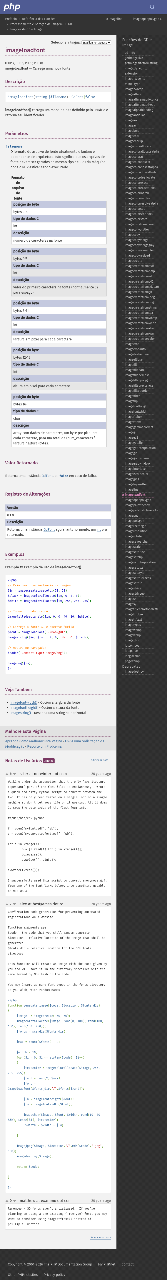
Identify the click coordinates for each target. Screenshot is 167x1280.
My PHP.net (106, 1264)
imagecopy (132, 235)
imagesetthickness (138, 578)
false (90, 97)
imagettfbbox (134, 614)
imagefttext (133, 422)
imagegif (131, 453)
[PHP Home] (12, 7)
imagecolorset (135, 209)
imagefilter (132, 396)
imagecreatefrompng (139, 302)
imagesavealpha (136, 541)
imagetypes (133, 625)
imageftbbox (133, 417)
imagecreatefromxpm (139, 333)
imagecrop (132, 344)
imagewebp (133, 635)
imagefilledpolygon (138, 380)
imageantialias (135, 115)
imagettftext (133, 619)
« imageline (114, 19)
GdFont (77, 97)
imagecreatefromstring (139, 307)
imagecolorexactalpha (139, 188)
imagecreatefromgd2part (139, 287)
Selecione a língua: (66, 42)
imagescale (133, 547)
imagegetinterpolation (139, 448)
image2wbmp (134, 89)
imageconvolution (137, 229)
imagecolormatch (137, 193)
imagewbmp (133, 630)
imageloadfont (135, 495)
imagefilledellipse (137, 375)
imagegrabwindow (137, 463)
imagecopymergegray (139, 245)
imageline (132, 489)
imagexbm (132, 640)
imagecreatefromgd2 (139, 281)
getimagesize (134, 58)
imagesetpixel (134, 567)
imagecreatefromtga (139, 313)
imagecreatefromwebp (139, 323)
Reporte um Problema (44, 746)
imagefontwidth (136, 411)
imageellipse (134, 359)
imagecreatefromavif (139, 266)
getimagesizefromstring (139, 63)
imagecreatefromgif (138, 292)
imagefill (131, 365)
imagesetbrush (135, 552)
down (14, 774)
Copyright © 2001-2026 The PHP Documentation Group (50, 1264)
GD (70, 24)
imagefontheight (136, 406)
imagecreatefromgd (138, 276)
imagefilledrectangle (139, 385)
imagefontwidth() (23, 702)
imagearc (131, 120)
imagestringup (135, 593)
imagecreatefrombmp (139, 271)
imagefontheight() (24, 708)
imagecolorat (134, 157)
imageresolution (136, 531)
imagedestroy (134, 671)
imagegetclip (134, 443)
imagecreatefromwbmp (139, 318)
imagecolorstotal (136, 219)
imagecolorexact (136, 183)
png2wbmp (132, 661)
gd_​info (130, 53)
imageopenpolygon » (147, 19)
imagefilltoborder (137, 391)
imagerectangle (135, 526)
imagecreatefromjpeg (139, 297)
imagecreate (133, 261)
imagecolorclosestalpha (139, 167)
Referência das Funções (38, 19)
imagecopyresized (137, 255)
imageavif (132, 125)
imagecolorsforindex (139, 214)
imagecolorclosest (137, 162)
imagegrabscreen (137, 458)
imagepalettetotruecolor (139, 510)
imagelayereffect (137, 484)
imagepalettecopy (137, 505)
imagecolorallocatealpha (139, 151)
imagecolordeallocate (139, 177)
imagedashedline (137, 354)
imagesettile (133, 583)
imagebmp (132, 131)
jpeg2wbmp (132, 656)
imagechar (132, 136)
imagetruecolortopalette (139, 609)
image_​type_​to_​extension (136, 71)
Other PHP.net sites (23, 1275)
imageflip (131, 401)
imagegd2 (131, 437)
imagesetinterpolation (139, 562)
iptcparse (131, 651)
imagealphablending (139, 110)
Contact (128, 1264)
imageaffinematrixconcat (139, 99)
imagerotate (133, 536)
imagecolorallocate (138, 146)
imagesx (130, 599)
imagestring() (20, 713)
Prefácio (11, 19)
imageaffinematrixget (139, 105)
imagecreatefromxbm (139, 328)
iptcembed (132, 645)
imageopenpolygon (138, 500)
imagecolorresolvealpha (139, 203)
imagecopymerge (137, 240)
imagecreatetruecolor (139, 339)
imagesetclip (134, 557)
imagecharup (134, 141)
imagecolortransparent (139, 224)
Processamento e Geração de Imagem (36, 24)
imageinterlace (135, 469)
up (8, 774)
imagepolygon (134, 521)
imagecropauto (135, 349)
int (99, 529)
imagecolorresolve (137, 198)
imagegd (131, 432)
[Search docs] (152, 7)
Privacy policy (54, 1275)
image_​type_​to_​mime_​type (136, 81)
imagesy (130, 604)
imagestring (133, 588)
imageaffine (133, 94)
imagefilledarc (135, 370)
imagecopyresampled (139, 250)
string (41, 97)
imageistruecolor (136, 474)
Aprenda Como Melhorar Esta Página (33, 741)
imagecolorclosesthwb (139, 172)
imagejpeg (132, 479)
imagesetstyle (134, 573)
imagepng (131, 515)
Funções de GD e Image (26, 29)
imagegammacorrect (139, 427)
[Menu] (161, 7)
